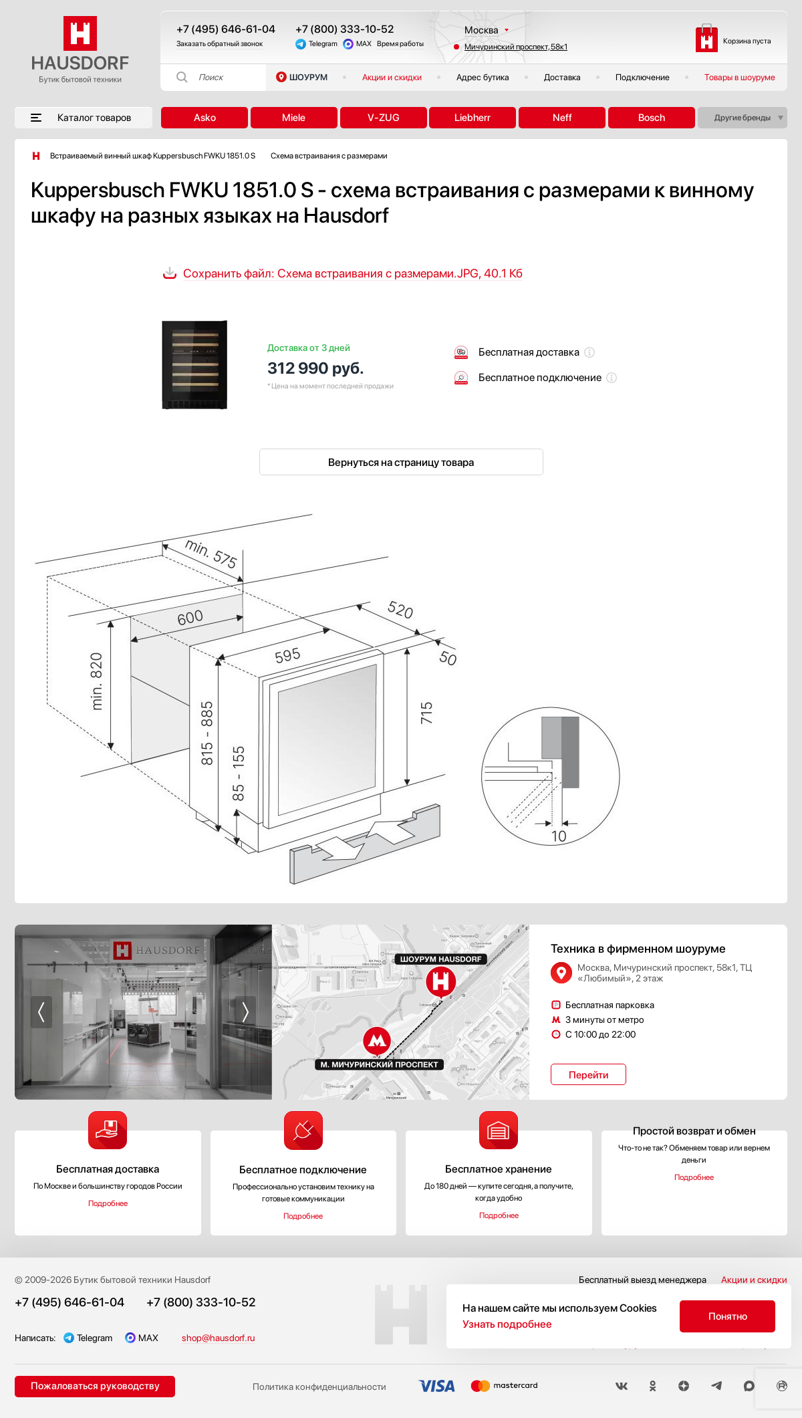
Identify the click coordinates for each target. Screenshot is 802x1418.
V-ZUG (384, 118)
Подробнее (108, 1203)
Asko (205, 118)
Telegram (323, 43)
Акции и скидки (392, 77)
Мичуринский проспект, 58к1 (515, 46)
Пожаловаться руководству (95, 1386)
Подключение (643, 77)
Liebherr (472, 118)
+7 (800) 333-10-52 (344, 29)
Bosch (651, 118)
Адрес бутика (482, 77)
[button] (41, 1012)
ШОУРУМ (308, 77)
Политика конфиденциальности (319, 1386)
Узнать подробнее (507, 1324)
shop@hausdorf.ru (218, 1337)
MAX (364, 43)
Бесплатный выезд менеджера (642, 1279)
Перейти (588, 1075)
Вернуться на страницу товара (401, 462)
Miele (293, 118)
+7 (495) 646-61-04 (225, 29)
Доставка (562, 77)
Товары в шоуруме (739, 77)
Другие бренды (742, 117)
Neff (562, 118)
